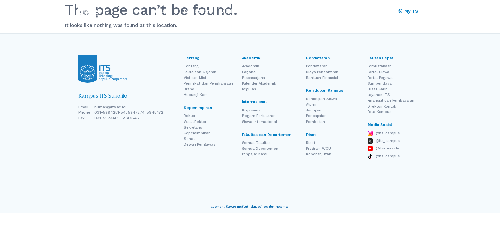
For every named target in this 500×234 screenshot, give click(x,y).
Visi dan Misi (195, 78)
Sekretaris (193, 127)
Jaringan (313, 110)
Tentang (191, 66)
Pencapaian (316, 116)
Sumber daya (380, 83)
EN (371, 11)
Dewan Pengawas (199, 144)
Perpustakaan (380, 66)
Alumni (312, 104)
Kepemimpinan (197, 133)
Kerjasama (251, 110)
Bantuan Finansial (322, 78)
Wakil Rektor (195, 122)
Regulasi (249, 89)
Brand (189, 89)
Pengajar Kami (255, 154)
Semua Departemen (260, 149)
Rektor (189, 116)
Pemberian (315, 122)
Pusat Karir (377, 89)
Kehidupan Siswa (321, 99)
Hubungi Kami (196, 95)
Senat (189, 139)
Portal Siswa (379, 72)
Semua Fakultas (256, 143)
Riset (310, 143)
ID (389, 11)
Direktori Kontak (382, 106)
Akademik (250, 66)
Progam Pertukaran (259, 116)
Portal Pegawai (381, 78)
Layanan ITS (379, 95)
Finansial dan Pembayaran (391, 100)
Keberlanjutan (318, 154)
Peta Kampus (379, 112)
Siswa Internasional (259, 122)
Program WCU (318, 149)
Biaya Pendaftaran (322, 72)
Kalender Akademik (259, 83)
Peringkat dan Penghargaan (208, 83)
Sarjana (249, 72)
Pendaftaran (317, 66)
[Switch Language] (380, 11)
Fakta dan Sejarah (200, 72)
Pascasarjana (253, 78)
